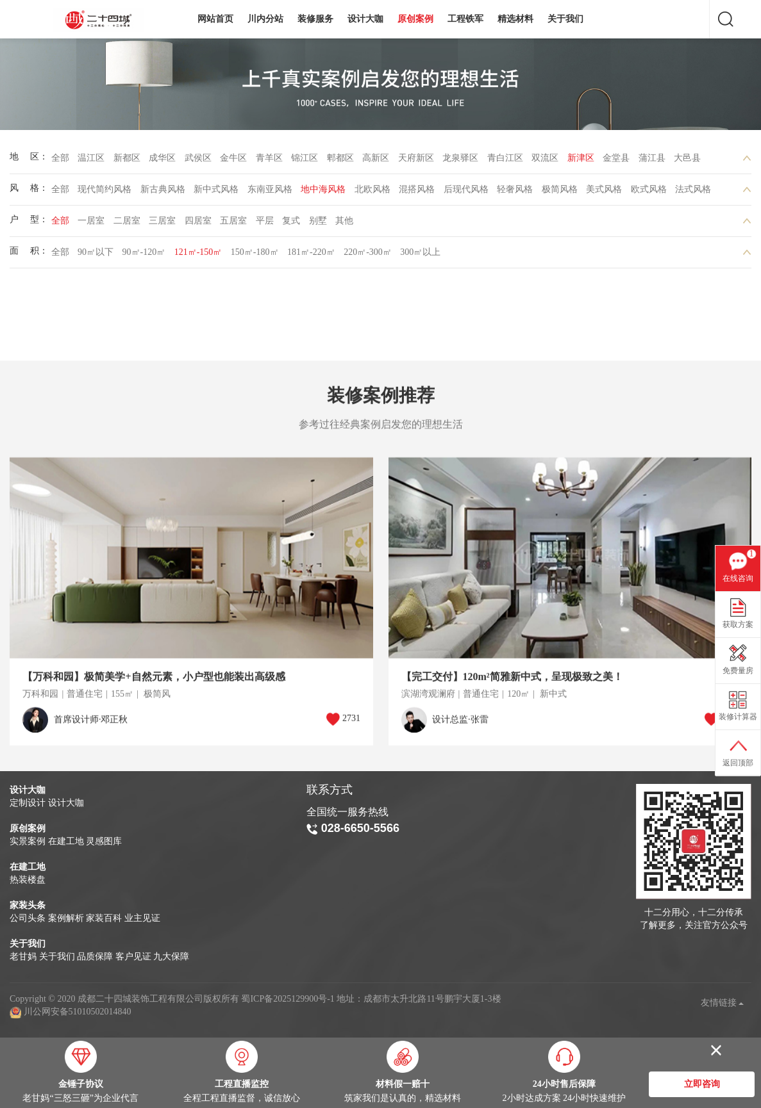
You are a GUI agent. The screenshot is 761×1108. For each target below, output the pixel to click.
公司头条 (28, 918)
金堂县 (616, 161)
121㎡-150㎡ (198, 255)
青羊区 (269, 161)
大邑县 (687, 161)
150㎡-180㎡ (255, 255)
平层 (265, 224)
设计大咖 (365, 19)
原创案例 (415, 19)
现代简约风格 (104, 192)
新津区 (580, 161)
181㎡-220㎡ (311, 255)
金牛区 (233, 161)
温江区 (91, 161)
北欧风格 (372, 192)
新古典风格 (162, 192)
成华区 (162, 161)
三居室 (162, 224)
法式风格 (693, 192)
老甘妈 (23, 956)
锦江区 (304, 161)
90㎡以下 (95, 255)
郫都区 (340, 161)
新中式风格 (216, 192)
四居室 (198, 224)
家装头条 (28, 905)
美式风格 (604, 192)
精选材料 (515, 19)
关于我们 (565, 19)
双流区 (544, 161)
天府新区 (416, 161)
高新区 (375, 161)
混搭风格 (417, 192)
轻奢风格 (515, 192)
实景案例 (28, 841)
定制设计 (28, 803)
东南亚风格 (269, 192)
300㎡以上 (420, 255)
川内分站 (265, 19)
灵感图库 (104, 841)
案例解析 (66, 918)
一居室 (91, 224)
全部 (60, 161)
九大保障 (171, 956)
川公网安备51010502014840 (77, 1011)
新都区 (126, 161)
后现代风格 (466, 192)
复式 (291, 224)
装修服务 (315, 19)
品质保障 (95, 956)
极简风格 (560, 192)
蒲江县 (652, 161)
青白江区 (505, 161)
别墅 (318, 224)
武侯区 (198, 161)
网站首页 (215, 19)
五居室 (233, 224)
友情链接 (722, 1002)
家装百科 (104, 918)
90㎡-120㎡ (144, 255)
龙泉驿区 (460, 161)
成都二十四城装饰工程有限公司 (101, 20)
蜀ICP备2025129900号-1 (287, 999)
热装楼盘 (28, 879)
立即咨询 (702, 1084)
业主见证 (142, 918)
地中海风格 (323, 192)
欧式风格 (649, 192)
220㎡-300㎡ (368, 255)
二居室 (126, 224)
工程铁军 (465, 19)
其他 (344, 224)
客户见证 (133, 956)
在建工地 (66, 841)
